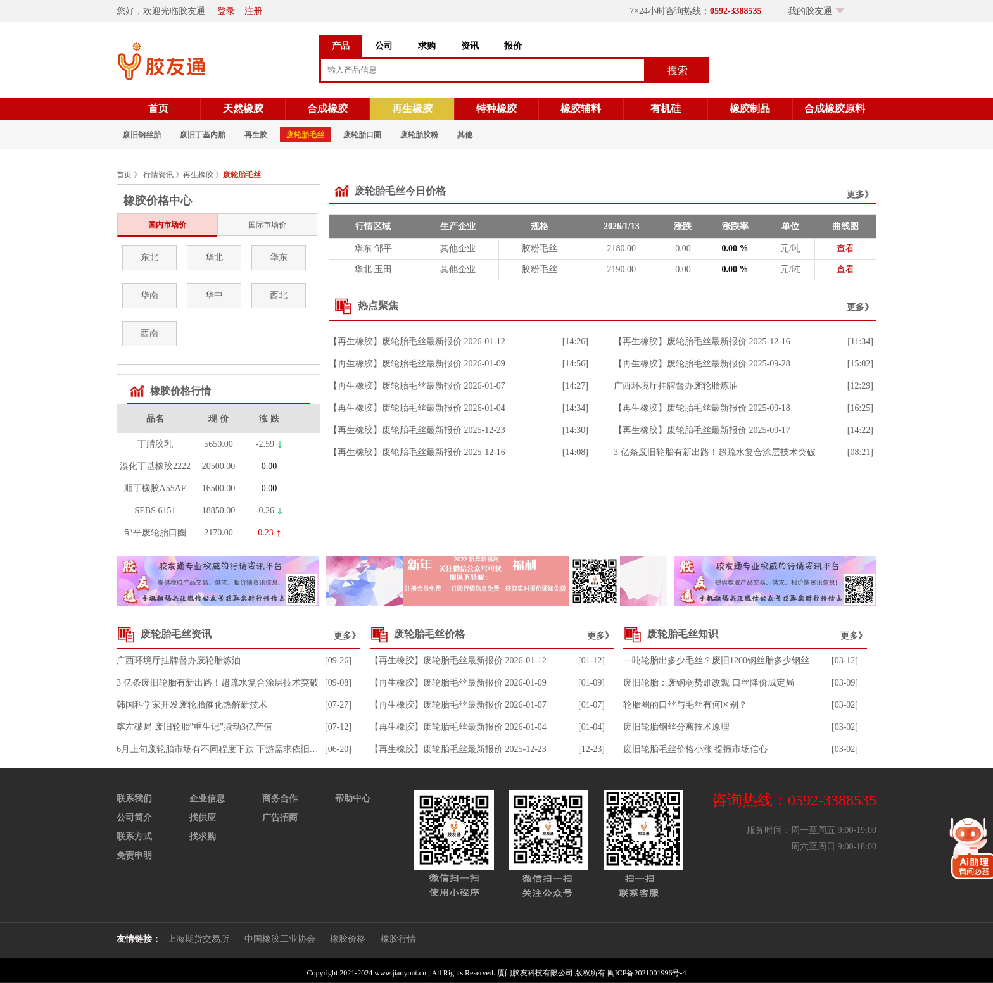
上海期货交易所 (198, 939)
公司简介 (134, 817)
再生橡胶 (412, 108)
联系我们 (134, 798)
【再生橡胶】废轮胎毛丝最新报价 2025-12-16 (417, 452)
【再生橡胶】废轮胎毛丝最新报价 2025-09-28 (702, 363)
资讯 (470, 46)
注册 (253, 11)
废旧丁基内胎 (202, 134)
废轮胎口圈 (362, 134)
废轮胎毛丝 (305, 134)
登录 (226, 11)
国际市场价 (267, 224)
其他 (464, 134)
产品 (341, 46)
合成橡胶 (327, 108)
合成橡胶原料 (834, 108)
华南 (149, 295)
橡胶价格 (347, 939)
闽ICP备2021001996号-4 (646, 972)
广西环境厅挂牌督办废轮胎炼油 (676, 386)
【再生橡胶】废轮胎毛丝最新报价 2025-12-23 (417, 430)
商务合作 (280, 798)
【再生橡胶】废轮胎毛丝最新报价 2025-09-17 (702, 430)
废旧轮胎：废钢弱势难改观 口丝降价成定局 (708, 682)
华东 (279, 257)
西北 (279, 295)
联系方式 (134, 836)
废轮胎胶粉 (419, 134)
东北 (149, 257)
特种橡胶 (496, 108)
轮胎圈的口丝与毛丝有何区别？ (685, 705)
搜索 (677, 70)
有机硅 (665, 108)
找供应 (202, 817)
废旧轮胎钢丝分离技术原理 (676, 727)
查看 (845, 248)
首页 (158, 108)
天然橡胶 (243, 108)
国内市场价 (167, 224)
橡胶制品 (750, 108)
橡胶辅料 (580, 108)
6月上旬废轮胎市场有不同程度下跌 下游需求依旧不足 (222, 749)
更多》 (860, 194)
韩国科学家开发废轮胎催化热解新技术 (192, 705)
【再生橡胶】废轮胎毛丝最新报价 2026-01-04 (417, 408)
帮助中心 (352, 798)
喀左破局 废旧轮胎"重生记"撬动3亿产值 (194, 727)
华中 (214, 295)
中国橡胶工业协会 (279, 939)
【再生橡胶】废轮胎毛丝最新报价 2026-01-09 (417, 363)
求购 (427, 46)
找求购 (202, 836)
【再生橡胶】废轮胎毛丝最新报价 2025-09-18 (702, 408)
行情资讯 (158, 174)
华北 (214, 257)
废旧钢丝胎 (142, 134)
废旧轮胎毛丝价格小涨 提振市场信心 (695, 749)
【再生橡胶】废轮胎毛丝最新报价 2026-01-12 (417, 341)
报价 (513, 46)
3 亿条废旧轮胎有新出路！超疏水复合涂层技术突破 (715, 452)
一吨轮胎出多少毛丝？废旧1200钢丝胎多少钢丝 (716, 660)
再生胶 (255, 134)
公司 (384, 46)
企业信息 (207, 798)
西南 (149, 333)
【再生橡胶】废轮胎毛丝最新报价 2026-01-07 (417, 386)
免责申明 (134, 855)
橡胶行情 (398, 939)
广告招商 (280, 817)
